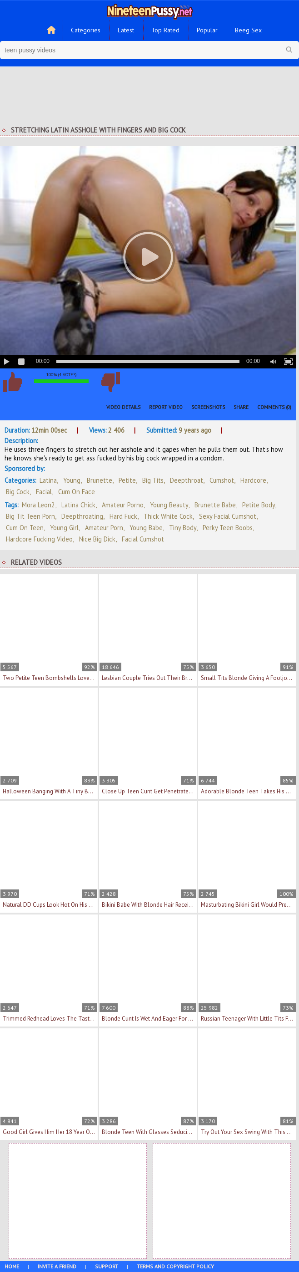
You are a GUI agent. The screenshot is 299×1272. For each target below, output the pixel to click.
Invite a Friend (57, 1266)
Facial (44, 491)
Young (71, 480)
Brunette (99, 480)
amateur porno (123, 505)
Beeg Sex (248, 30)
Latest (126, 30)
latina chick (78, 505)
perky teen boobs (228, 527)
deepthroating (82, 516)
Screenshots (208, 407)
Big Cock (18, 491)
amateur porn (104, 527)
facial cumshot (143, 539)
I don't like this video (110, 382)
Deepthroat (186, 480)
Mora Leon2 (38, 505)
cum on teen (25, 527)
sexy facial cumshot (227, 516)
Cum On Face (76, 491)
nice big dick (97, 539)
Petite (127, 480)
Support (106, 1266)
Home (12, 1266)
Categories (85, 30)
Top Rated (165, 30)
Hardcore (253, 480)
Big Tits (153, 480)
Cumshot (221, 480)
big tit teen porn (30, 516)
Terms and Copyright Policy (175, 1266)
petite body (258, 505)
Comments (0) (274, 407)
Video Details (123, 407)
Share (241, 407)
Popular (207, 30)
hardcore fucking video (39, 539)
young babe (146, 527)
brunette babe (215, 505)
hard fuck (123, 516)
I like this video (12, 382)
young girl (64, 527)
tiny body (182, 527)
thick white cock (168, 516)
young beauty (169, 505)
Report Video (166, 407)
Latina (48, 480)
